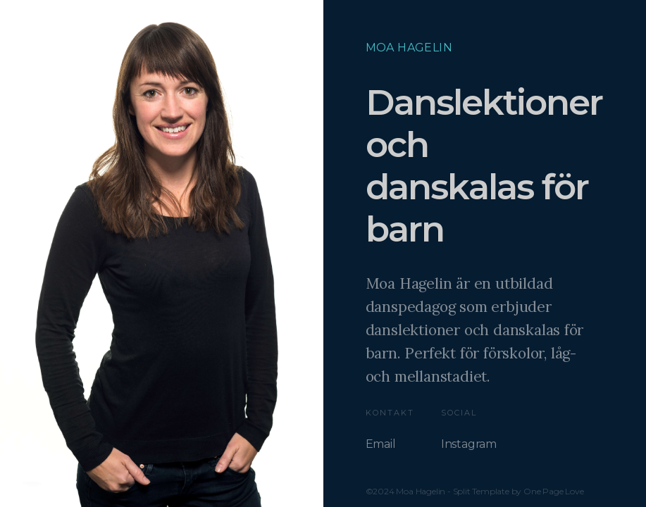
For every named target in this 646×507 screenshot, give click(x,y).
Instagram (469, 444)
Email (381, 444)
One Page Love (553, 491)
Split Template (481, 491)
